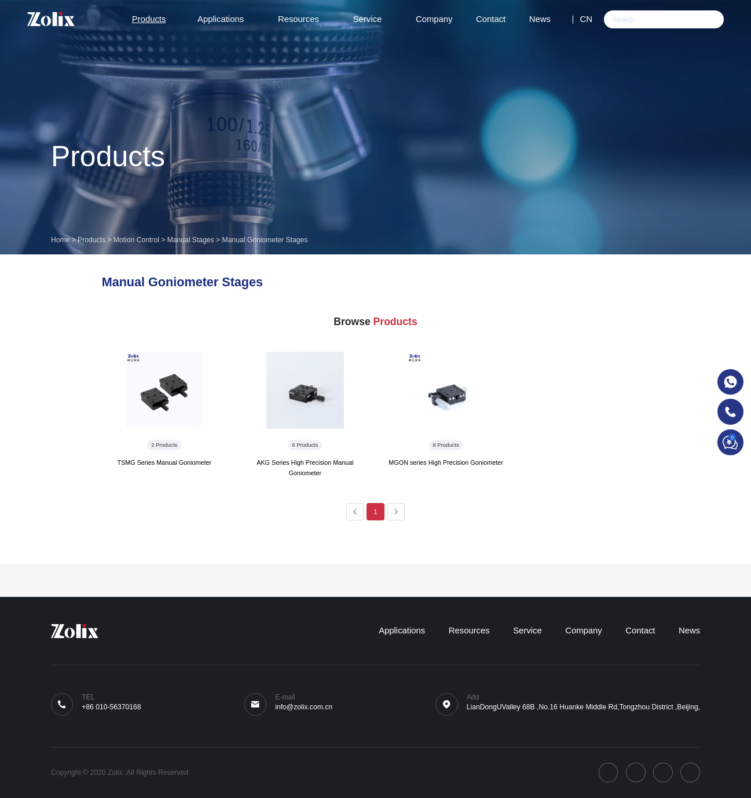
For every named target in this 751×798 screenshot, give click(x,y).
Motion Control (136, 240)
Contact (490, 19)
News (545, 19)
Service (373, 19)
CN (586, 19)
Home (60, 240)
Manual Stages (190, 240)
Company (434, 19)
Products (153, 19)
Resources (303, 19)
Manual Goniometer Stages (265, 240)
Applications (225, 19)
